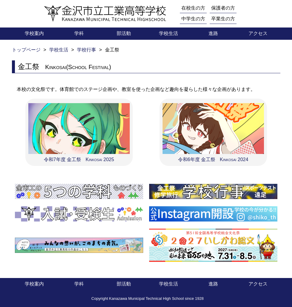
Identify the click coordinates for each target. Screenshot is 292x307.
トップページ (26, 49)
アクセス (258, 33)
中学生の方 (193, 18)
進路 (213, 33)
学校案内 (34, 33)
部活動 (124, 33)
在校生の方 (193, 7)
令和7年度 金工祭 (79, 132)
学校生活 (168, 33)
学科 (79, 33)
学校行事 (86, 49)
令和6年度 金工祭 (213, 132)
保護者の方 (223, 7)
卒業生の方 (223, 18)
